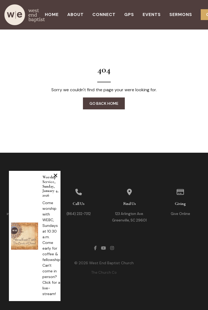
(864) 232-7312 (78, 213)
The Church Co (104, 272)
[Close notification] (55, 176)
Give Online (180, 213)
